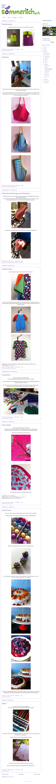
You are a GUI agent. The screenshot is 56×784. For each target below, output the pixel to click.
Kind (5, 186)
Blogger (30, 781)
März (46, 79)
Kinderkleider (9, 186)
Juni (45, 61)
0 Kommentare (17, 49)
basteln (9, 696)
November (46, 54)
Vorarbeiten (6, 375)
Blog (9, 17)
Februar (46, 81)
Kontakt (15, 17)
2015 (44, 51)
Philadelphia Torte (23, 577)
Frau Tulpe (10, 497)
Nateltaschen (9, 50)
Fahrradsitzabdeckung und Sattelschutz (16, 193)
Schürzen (5, 57)
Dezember (46, 53)
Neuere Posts (5, 774)
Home (3, 17)
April (46, 64)
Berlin (4, 703)
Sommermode (7, 269)
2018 (44, 48)
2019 (44, 47)
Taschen (11, 503)
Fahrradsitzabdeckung (9, 262)
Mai (45, 62)
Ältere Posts (37, 774)
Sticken (8, 503)
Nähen (6, 50)
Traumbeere (12, 365)
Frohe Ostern (6, 510)
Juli (45, 59)
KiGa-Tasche (6, 425)
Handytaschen (7, 24)
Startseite (21, 774)
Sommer (14, 368)
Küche (13, 186)
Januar (46, 82)
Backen (6, 696)
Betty (9, 496)
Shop (20, 17)
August (46, 58)
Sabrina (9, 49)
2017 (44, 50)
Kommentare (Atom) (10, 776)
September (47, 56)
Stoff (8, 771)
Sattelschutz (20, 262)
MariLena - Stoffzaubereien (15, 498)
